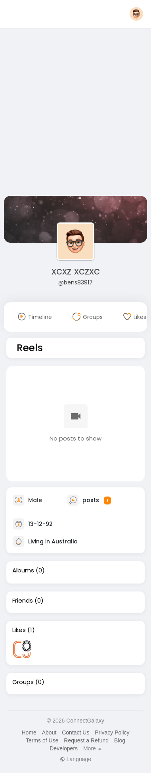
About (49, 732)
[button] (136, 14)
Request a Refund (86, 740)
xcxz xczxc (76, 271)
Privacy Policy (112, 732)
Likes (19, 630)
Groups (23, 682)
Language (75, 759)
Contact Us (75, 732)
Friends (22, 600)
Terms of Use (42, 740)
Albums (23, 570)
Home (28, 732)
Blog (119, 740)
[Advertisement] (74, 113)
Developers (64, 748)
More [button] (92, 748)
